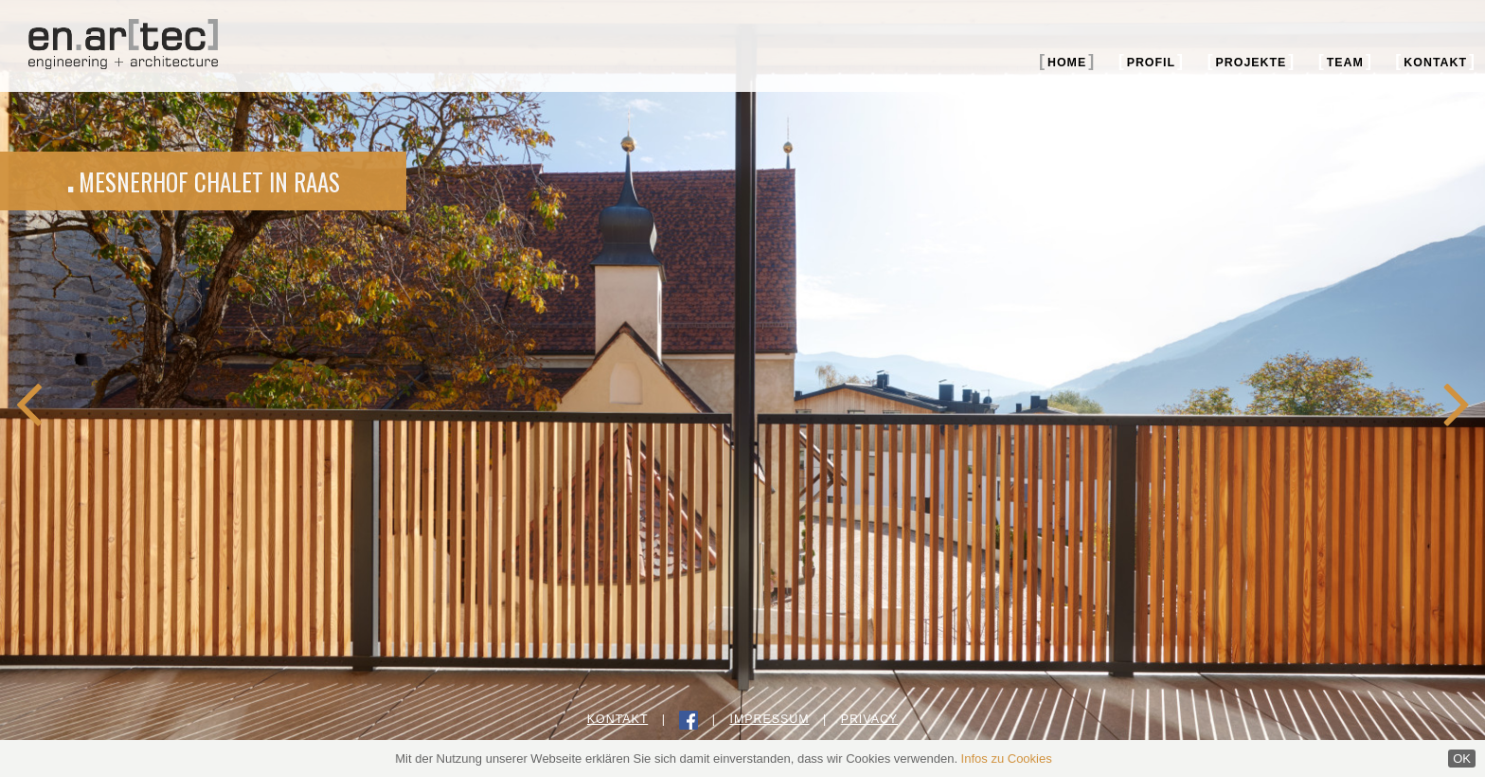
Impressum (769, 719)
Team (1345, 62)
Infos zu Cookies (1006, 758)
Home (1066, 62)
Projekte (1251, 62)
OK (1462, 758)
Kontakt (1435, 62)
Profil (1151, 62)
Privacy (869, 719)
